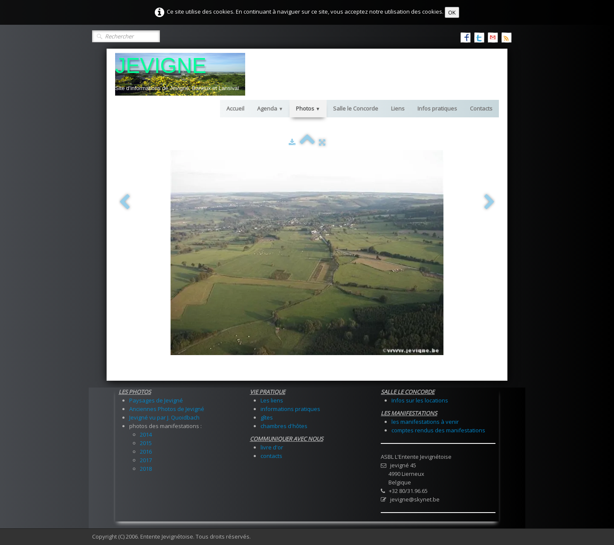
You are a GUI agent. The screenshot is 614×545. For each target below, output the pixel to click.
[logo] (180, 74)
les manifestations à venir (425, 422)
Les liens (272, 400)
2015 (146, 443)
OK (452, 12)
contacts (271, 456)
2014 (146, 434)
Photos (308, 108)
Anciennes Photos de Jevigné (166, 409)
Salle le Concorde (355, 108)
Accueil (235, 108)
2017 (146, 460)
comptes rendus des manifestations (438, 430)
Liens (398, 108)
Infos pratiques (437, 108)
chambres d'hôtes (284, 426)
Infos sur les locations (419, 400)
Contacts (481, 108)
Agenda (270, 108)
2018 (146, 468)
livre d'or (272, 447)
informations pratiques (290, 409)
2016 (146, 451)
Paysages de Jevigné (156, 400)
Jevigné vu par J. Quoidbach (164, 417)
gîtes (267, 417)
